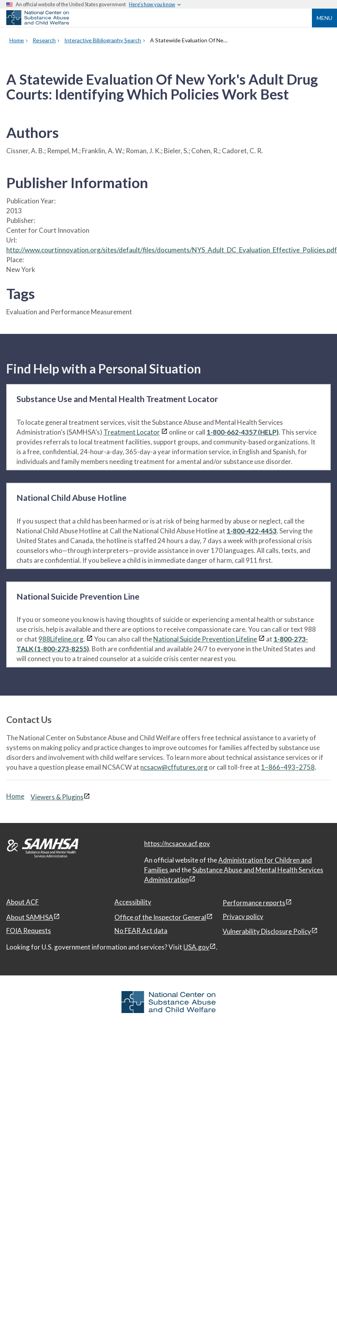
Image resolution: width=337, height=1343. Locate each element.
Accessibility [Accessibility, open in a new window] (132, 902)
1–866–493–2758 (288, 767)
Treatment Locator (131, 432)
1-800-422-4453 (251, 531)
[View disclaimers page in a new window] (164, 432)
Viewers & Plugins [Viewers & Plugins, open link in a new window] (57, 797)
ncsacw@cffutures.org (174, 767)
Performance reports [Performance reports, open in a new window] (254, 903)
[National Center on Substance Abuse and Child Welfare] (37, 22)
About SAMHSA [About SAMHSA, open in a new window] (29, 917)
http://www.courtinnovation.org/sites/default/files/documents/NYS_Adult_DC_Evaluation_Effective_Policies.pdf (171, 250)
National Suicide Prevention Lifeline (205, 639)
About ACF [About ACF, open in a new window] (22, 902)
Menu (324, 17)
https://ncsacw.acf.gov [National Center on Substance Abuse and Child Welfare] (177, 843)
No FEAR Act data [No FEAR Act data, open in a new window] (140, 930)
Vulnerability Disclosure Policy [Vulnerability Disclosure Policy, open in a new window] (267, 931)
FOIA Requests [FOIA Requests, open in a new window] (28, 930)
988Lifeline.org (60, 639)
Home (15, 796)
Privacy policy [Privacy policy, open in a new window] (243, 916)
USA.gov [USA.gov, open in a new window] (196, 947)
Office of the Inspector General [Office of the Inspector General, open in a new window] (160, 917)
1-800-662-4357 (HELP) (243, 432)
